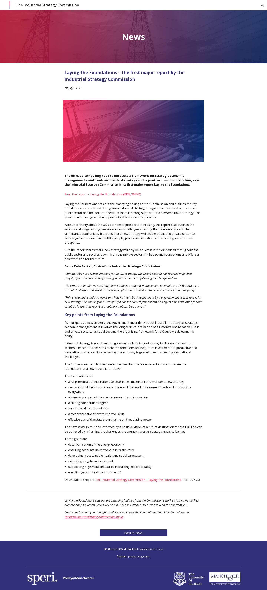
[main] (133, 37)
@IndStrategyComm (139, 556)
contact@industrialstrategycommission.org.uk (137, 549)
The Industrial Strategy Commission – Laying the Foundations (138, 480)
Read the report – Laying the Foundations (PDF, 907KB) (103, 194)
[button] (262, 5)
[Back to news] (133, 533)
